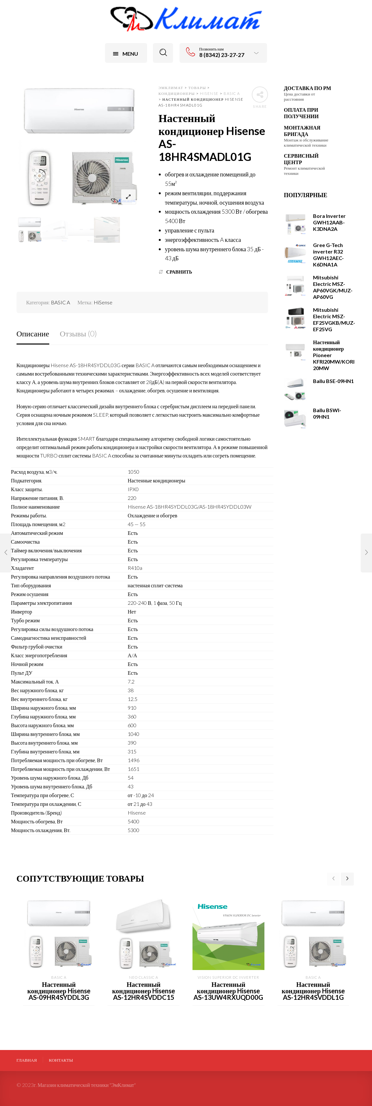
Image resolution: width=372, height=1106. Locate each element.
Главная (27, 1060)
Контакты (61, 1060)
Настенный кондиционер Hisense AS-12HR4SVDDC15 (143, 990)
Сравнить (179, 272)
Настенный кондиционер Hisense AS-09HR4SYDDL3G (58, 990)
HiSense (103, 302)
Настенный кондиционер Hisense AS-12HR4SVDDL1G (313, 990)
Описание (33, 333)
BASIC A (60, 302)
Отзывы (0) (78, 333)
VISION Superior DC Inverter (228, 977)
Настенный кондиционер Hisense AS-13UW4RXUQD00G (228, 990)
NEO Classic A (143, 977)
